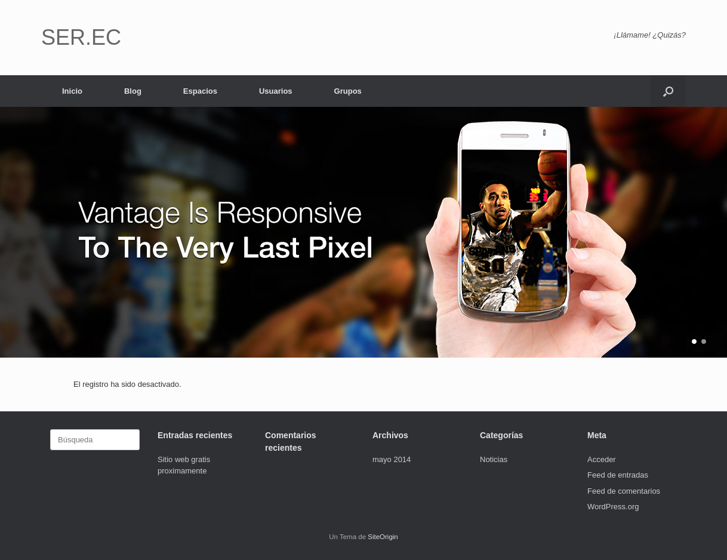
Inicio (72, 91)
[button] (668, 91)
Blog (132, 91)
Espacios (200, 91)
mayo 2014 (391, 459)
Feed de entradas (617, 474)
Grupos (348, 91)
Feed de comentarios (623, 491)
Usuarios (275, 91)
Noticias (493, 459)
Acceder (601, 459)
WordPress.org (613, 506)
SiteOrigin (383, 536)
